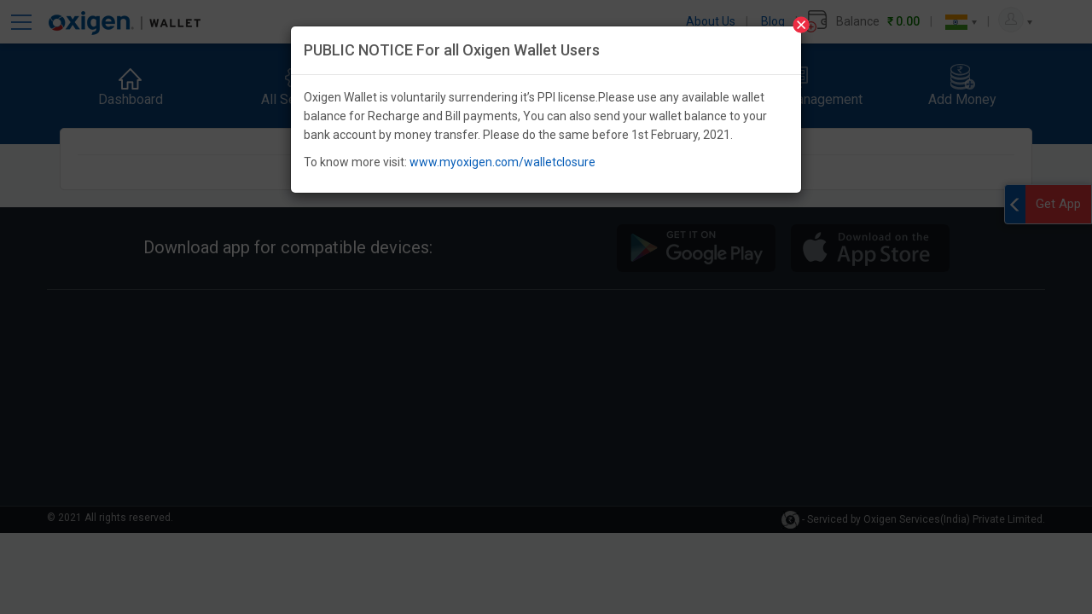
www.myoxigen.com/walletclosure (502, 162)
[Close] (801, 24)
